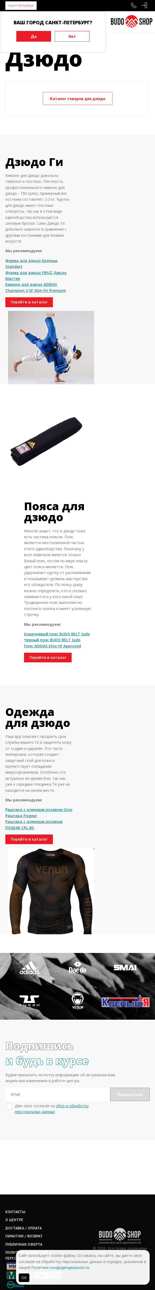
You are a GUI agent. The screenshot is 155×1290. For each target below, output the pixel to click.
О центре (14, 1171)
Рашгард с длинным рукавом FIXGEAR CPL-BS (26, 907)
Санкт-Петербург (21, 5)
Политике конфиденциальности (60, 1267)
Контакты (15, 1163)
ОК (24, 1277)
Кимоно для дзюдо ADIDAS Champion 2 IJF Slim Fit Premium (26, 344)
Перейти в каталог (28, 365)
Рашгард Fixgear (21, 896)
